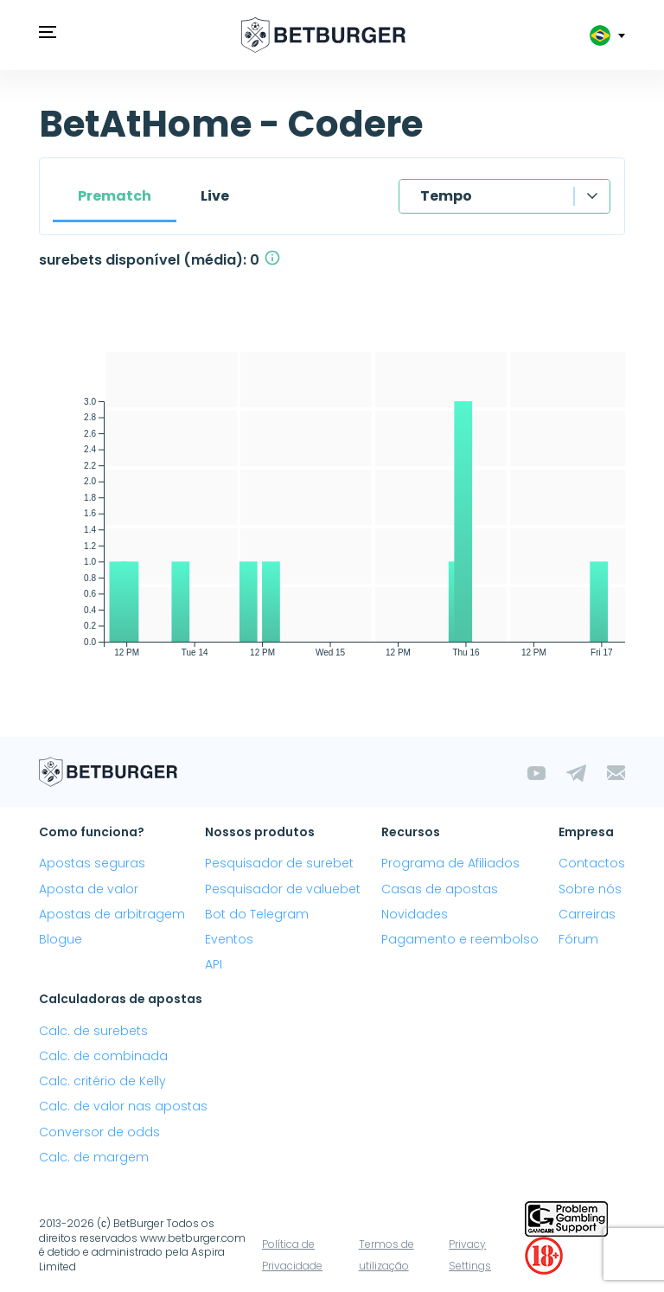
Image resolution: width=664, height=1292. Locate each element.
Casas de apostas (439, 889)
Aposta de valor (88, 889)
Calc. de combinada (103, 1056)
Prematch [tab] (114, 196)
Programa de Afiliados (450, 863)
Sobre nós (590, 889)
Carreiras (587, 914)
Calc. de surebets (93, 1030)
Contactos (592, 863)
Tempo (446, 196)
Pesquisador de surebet (279, 863)
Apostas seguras (92, 863)
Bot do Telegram (257, 914)
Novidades (414, 914)
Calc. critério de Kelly (102, 1081)
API (213, 964)
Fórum (578, 939)
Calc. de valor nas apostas (123, 1106)
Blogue (60, 939)
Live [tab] (215, 196)
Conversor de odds (99, 1132)
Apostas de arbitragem (112, 914)
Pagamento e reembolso (460, 939)
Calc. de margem (94, 1157)
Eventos (229, 939)
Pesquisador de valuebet (283, 889)
